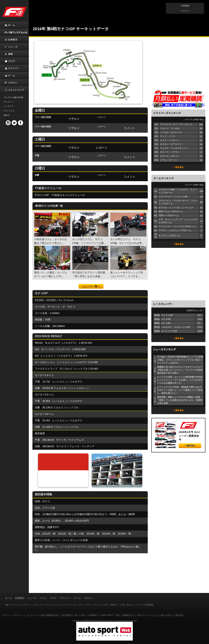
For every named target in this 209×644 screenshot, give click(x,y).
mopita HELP (106, 615)
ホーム (8, 598)
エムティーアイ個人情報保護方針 (42, 615)
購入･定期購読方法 (125, 615)
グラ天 (104, 605)
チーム (77, 598)
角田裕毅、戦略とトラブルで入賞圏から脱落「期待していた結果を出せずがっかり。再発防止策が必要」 (180, 400)
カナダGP (166, 319)
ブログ (52, 598)
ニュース (32, 598)
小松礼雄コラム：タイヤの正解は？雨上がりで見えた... (52, 228)
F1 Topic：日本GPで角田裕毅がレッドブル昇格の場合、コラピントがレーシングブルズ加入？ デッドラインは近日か (180, 360)
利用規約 (92, 615)
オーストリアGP (169, 331)
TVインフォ (92, 605)
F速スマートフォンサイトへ (18, 605)
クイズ (66, 605)
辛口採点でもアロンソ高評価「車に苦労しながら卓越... (90, 262)
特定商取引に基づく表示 (73, 615)
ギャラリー (40, 605)
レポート (102, 147)
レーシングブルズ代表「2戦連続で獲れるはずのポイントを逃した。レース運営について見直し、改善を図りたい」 (180, 390)
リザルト (74, 118)
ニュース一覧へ (91, 286)
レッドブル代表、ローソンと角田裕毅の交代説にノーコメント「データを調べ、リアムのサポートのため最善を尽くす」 (180, 380)
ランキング (54, 605)
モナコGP (166, 323)
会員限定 (19, 598)
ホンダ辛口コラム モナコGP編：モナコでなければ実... (128, 228)
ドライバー (65, 598)
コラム (42, 598)
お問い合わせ (126, 605)
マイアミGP (167, 315)
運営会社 (179, 615)
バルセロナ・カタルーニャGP (175, 327)
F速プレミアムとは (146, 615)
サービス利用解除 (145, 605)
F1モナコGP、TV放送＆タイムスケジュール (60, 195)
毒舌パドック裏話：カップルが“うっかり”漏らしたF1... (52, 262)
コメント (129, 128)
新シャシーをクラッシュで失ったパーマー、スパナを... (128, 262)
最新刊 (114, 605)
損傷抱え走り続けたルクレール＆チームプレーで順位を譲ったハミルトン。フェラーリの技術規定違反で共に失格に (180, 370)
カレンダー (78, 605)
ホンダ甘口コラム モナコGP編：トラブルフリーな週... (90, 228)
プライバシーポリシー (12, 615)
